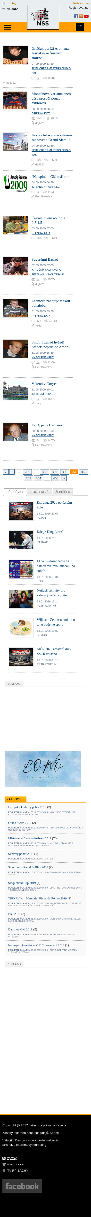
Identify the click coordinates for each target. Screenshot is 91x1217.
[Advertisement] (41, 718)
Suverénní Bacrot (45, 259)
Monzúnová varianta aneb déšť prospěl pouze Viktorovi (51, 98)
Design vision (24, 1140)
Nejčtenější (39, 492)
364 (38, 478)
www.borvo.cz (17, 1164)
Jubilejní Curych (43, 394)
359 (54, 472)
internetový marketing (31, 1145)
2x (37, 362)
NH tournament (43, 357)
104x (39, 118)
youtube (12, 8)
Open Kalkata (41, 113)
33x (38, 320)
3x (37, 77)
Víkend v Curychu (45, 384)
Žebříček (62, 492)
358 (44, 472)
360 (64, 472)
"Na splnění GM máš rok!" (52, 176)
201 (27, 472)
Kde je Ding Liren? (50, 532)
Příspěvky (15, 492)
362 (83, 472)
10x (38, 159)
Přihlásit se (81, 3)
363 (28, 478)
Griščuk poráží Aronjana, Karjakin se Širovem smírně (51, 53)
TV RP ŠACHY (17, 1170)
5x (37, 398)
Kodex (54, 1133)
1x (37, 279)
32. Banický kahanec (46, 187)
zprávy (11, 3)
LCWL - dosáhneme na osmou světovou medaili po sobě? (56, 566)
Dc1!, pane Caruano (47, 425)
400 (55, 478)
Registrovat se (78, 7)
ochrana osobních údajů (31, 1133)
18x (38, 237)
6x (37, 191)
